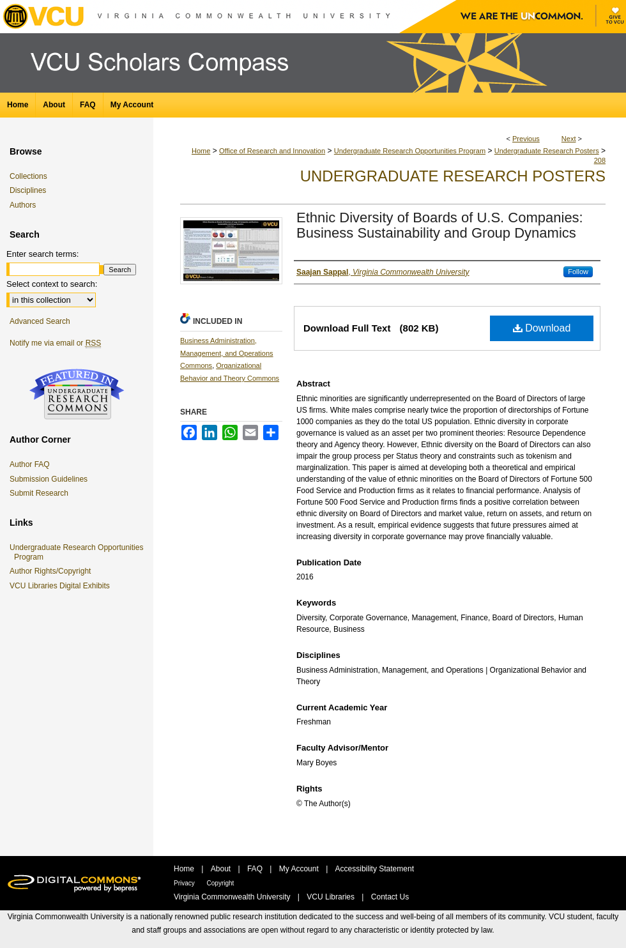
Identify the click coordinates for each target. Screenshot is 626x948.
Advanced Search (40, 321)
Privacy (185, 883)
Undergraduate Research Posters (546, 151)
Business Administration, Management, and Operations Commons (226, 353)
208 (600, 160)
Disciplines (28, 190)
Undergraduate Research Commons (77, 394)
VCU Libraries (331, 896)
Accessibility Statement (374, 868)
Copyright (220, 883)
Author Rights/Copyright (52, 571)
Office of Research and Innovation (272, 151)
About (222, 868)
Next (568, 138)
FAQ (255, 868)
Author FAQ (30, 464)
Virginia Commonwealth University (233, 896)
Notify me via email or (55, 343)
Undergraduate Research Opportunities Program (409, 151)
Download (542, 328)
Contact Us (390, 896)
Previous (526, 138)
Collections (28, 176)
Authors (23, 205)
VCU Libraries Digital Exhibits (62, 585)
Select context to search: (51, 284)
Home (201, 151)
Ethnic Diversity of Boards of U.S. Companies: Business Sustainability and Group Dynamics (439, 225)
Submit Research (39, 493)
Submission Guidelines (49, 479)
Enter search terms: (42, 254)
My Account (300, 868)
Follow (578, 271)
